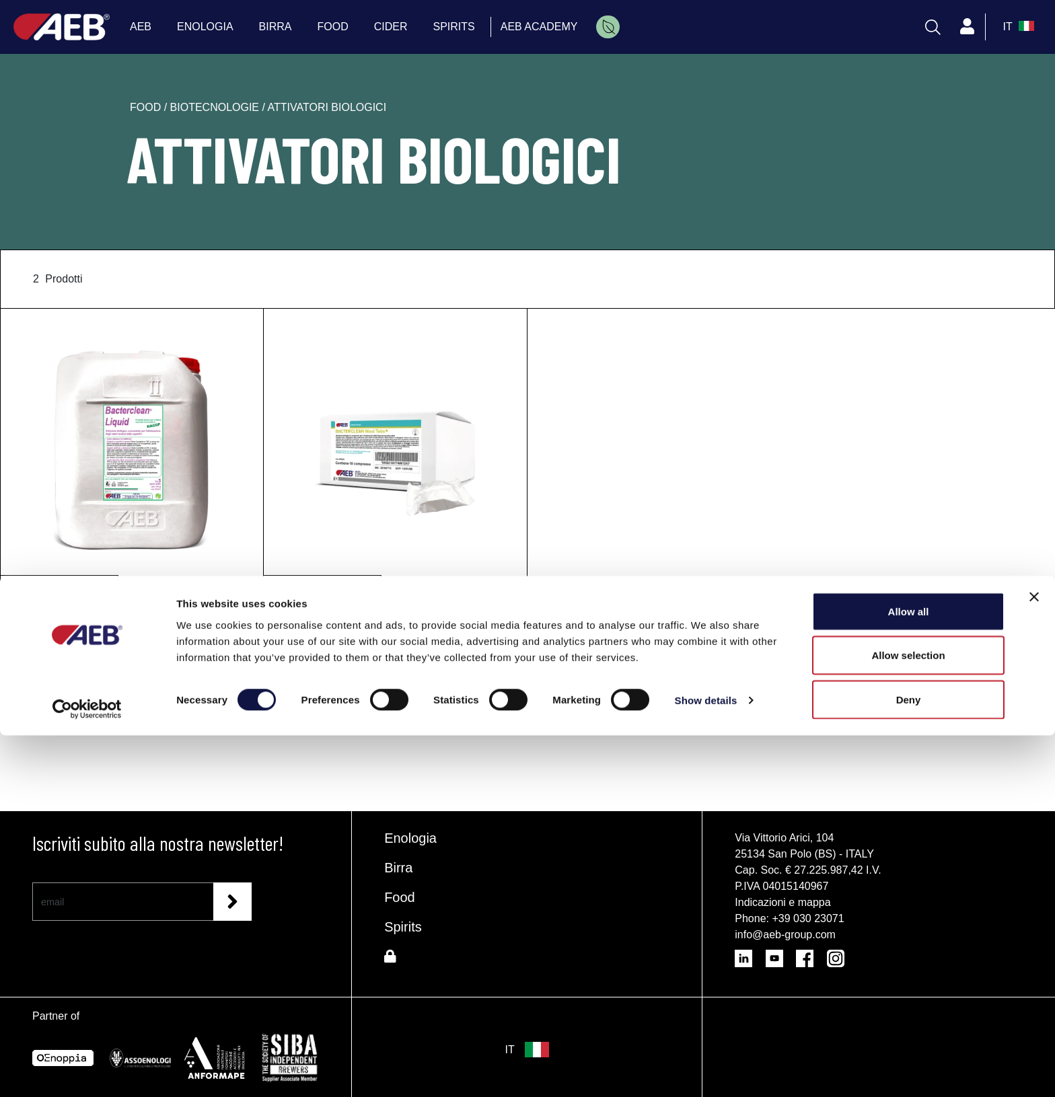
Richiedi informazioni (132, 669)
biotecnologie (216, 107)
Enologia (410, 838)
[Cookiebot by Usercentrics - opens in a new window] (87, 1071)
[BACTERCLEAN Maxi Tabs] (395, 450)
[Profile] (967, 26)
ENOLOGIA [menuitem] (205, 26)
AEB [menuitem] (140, 26)
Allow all (908, 973)
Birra (398, 867)
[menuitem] (608, 26)
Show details (706, 1062)
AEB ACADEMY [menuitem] (539, 26)
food (147, 107)
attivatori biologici (327, 107)
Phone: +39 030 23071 (789, 918)
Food (399, 897)
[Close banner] (1034, 958)
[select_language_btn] (1017, 27)
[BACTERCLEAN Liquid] (132, 450)
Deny (908, 1061)
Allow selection (908, 1017)
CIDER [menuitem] (391, 26)
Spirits (403, 926)
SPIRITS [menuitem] (454, 26)
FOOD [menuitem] (333, 26)
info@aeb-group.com (785, 934)
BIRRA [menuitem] (275, 26)
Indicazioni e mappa (782, 902)
